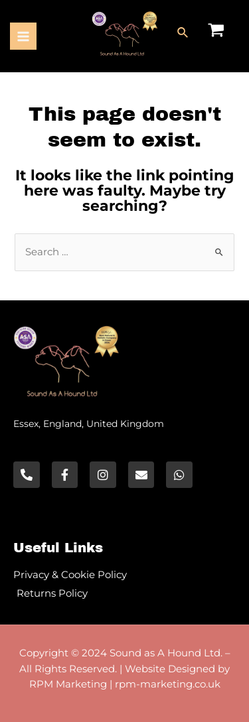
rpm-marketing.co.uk (167, 684)
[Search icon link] (183, 33)
